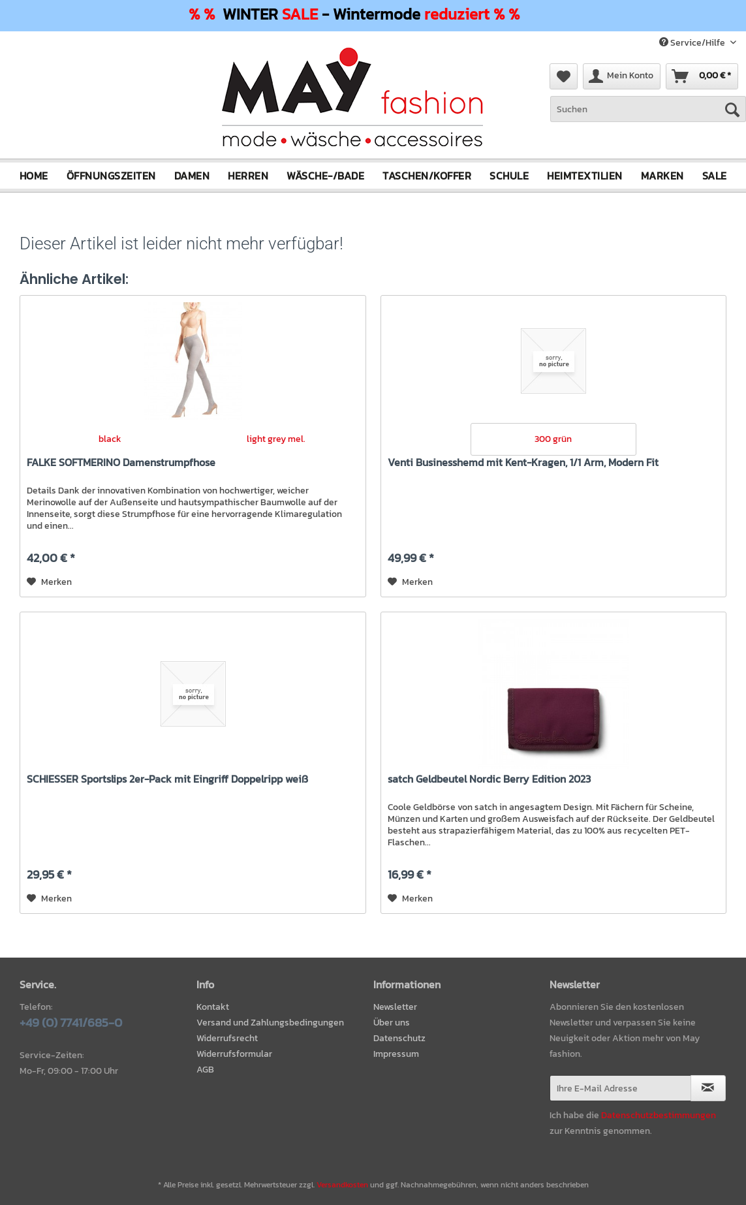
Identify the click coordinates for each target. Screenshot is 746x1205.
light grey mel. (276, 438)
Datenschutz (399, 1038)
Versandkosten (342, 1184)
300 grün (553, 438)
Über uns (391, 1022)
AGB (205, 1069)
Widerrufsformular (234, 1054)
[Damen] (192, 176)
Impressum (396, 1054)
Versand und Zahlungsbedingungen (270, 1022)
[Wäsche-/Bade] (325, 176)
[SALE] (714, 176)
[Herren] (248, 176)
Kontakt (212, 1007)
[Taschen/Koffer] (426, 176)
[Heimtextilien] (585, 176)
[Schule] (509, 176)
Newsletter (395, 1007)
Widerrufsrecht (227, 1038)
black (110, 438)
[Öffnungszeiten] (111, 176)
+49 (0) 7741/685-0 (71, 1022)
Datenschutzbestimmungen (658, 1115)
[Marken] (662, 176)
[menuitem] (648, 116)
